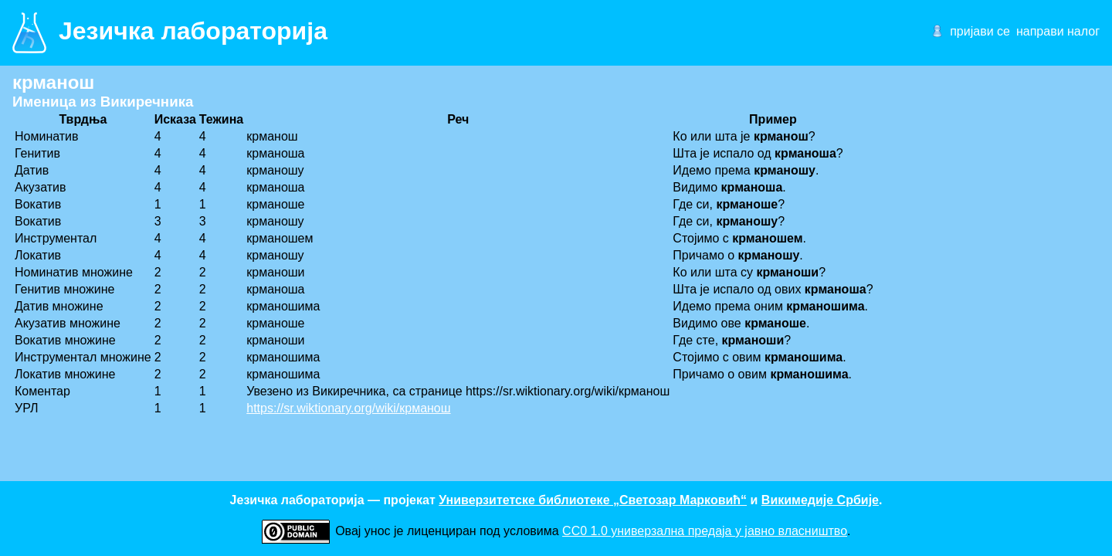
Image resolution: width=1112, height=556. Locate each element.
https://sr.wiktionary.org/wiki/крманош (348, 408)
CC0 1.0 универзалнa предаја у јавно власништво (704, 530)
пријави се (980, 31)
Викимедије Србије (820, 500)
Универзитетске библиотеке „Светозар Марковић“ (593, 500)
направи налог (1058, 31)
